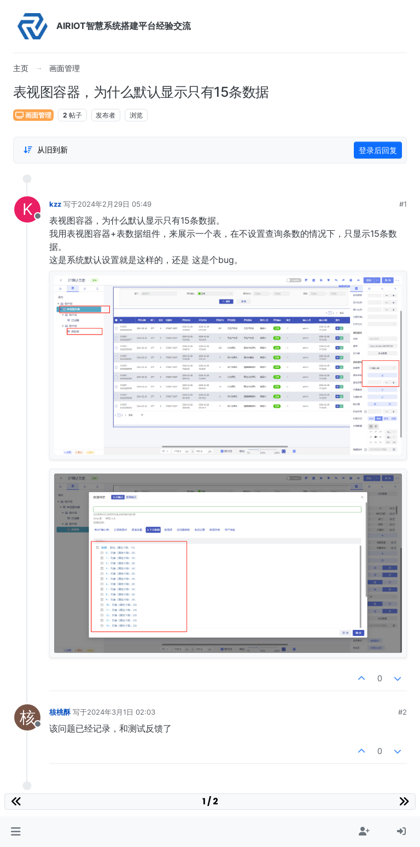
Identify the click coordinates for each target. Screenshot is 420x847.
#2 (402, 712)
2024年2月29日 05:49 (114, 204)
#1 (403, 204)
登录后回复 (378, 150)
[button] (15, 832)
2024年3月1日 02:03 (121, 712)
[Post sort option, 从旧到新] (45, 150)
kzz (55, 204)
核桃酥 (60, 712)
